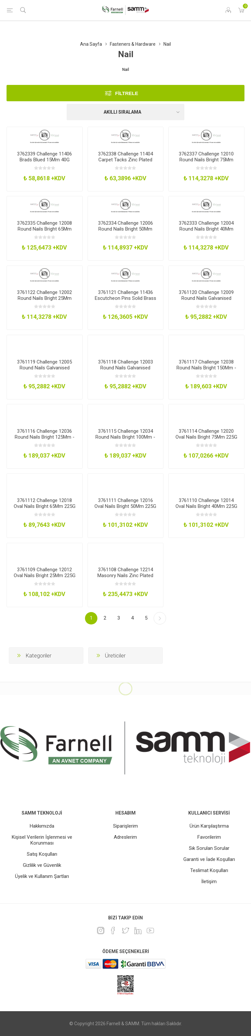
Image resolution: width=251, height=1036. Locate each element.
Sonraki (160, 618)
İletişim (209, 881)
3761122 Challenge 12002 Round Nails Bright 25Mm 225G (44, 298)
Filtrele (126, 93)
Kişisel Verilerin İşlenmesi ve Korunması (42, 840)
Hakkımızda (42, 826)
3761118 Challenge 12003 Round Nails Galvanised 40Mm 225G (125, 368)
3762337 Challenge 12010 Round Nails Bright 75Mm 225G (206, 160)
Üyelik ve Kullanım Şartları (42, 876)
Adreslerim (125, 837)
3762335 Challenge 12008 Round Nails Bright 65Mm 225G (44, 229)
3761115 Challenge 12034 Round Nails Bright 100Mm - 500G (125, 437)
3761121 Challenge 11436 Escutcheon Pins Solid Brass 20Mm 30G (125, 298)
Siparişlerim (125, 826)
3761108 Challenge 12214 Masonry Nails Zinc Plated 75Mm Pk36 (125, 575)
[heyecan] (125, 930)
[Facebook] (113, 930)
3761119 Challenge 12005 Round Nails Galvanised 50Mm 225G (44, 368)
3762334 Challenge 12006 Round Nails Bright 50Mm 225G (125, 229)
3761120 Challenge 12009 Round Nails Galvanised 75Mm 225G (206, 298)
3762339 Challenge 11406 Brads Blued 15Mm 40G (44, 157)
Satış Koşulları (42, 854)
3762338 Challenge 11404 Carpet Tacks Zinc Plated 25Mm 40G (125, 160)
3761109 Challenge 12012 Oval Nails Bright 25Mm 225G (44, 572)
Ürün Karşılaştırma (209, 826)
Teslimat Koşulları (209, 870)
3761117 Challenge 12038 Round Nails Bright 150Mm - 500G (206, 368)
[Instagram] (100, 930)
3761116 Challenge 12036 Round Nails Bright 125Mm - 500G (45, 437)
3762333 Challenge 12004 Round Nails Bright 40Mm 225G (206, 229)
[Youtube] (150, 930)
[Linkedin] (138, 930)
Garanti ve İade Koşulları (209, 859)
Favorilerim (209, 837)
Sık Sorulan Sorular (209, 848)
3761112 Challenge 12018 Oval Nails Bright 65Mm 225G (44, 503)
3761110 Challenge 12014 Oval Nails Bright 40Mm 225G (206, 503)
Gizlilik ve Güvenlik (42, 865)
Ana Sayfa (91, 44)
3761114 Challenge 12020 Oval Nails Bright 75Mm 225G (206, 434)
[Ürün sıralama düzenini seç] (125, 112)
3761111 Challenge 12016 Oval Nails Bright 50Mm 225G (125, 503)
